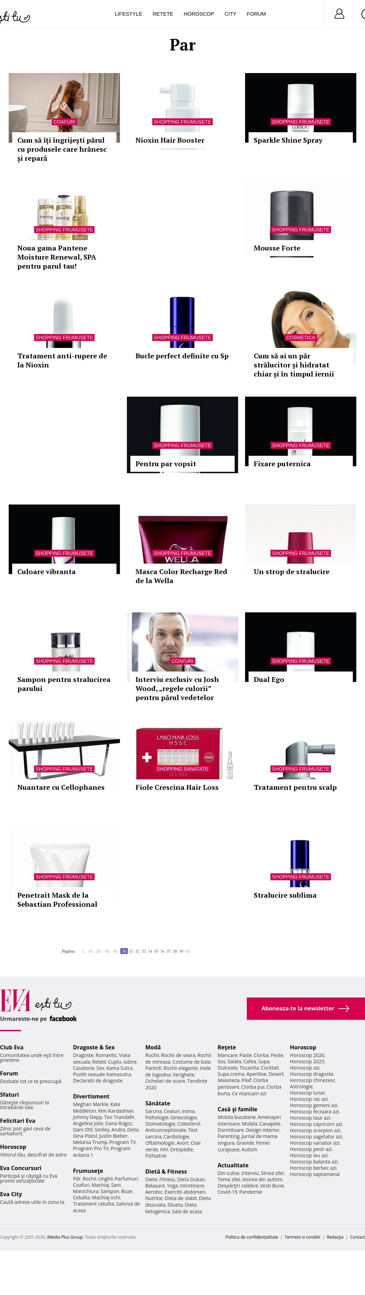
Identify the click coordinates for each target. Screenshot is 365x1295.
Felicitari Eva (17, 1121)
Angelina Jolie (88, 1123)
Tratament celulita (93, 1203)
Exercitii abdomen (184, 1192)
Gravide (245, 1142)
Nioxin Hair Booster (170, 140)
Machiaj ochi (106, 1197)
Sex (100, 1068)
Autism (250, 1149)
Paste (246, 1055)
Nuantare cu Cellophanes (61, 787)
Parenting (229, 1136)
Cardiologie (176, 1136)
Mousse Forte (277, 248)
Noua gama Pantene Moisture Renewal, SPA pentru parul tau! (56, 257)
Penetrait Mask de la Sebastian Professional (57, 899)
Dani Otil (83, 1129)
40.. (116, 951)
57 (169, 951)
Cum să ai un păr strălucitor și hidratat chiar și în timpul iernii (294, 365)
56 (162, 951)
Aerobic (154, 1192)
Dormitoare (231, 1130)
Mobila (249, 1123)
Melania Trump (90, 1142)
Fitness (167, 1179)
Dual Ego (269, 679)
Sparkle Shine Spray (288, 140)
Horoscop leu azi (308, 1155)
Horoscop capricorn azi (316, 1124)
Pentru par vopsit (166, 463)
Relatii (99, 1061)
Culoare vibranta (46, 571)
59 (181, 951)
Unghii (105, 1178)
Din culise (229, 1173)
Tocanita (249, 1067)
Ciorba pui (253, 1086)
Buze (126, 1191)
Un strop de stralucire (292, 571)
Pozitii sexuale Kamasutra (102, 1074)
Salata (235, 1061)
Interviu (250, 1173)
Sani (116, 1185)
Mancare (227, 1055)
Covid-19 (227, 1192)
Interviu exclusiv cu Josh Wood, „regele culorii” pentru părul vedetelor (177, 688)
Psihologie (157, 1117)
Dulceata (227, 1067)
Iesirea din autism (262, 1179)
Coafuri (64, 122)
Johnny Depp (87, 1117)
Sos (222, 1061)
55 (156, 951)
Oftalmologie (160, 1142)
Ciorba (261, 1055)
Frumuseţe (88, 1171)
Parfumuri (126, 1178)
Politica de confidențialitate (252, 1237)
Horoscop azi (304, 1067)
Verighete (183, 1074)
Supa (263, 1061)
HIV (164, 1149)
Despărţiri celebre (238, 1185)
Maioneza (229, 1080)
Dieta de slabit (180, 1198)
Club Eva (12, 1047)
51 (131, 951)
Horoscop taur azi (310, 1117)
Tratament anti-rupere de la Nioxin (62, 360)
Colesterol (188, 1123)
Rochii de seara (178, 1055)
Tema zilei (229, 1179)
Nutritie (154, 1198)
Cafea (249, 1061)
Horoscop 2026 (307, 1055)
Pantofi (153, 1068)
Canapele (270, 1123)
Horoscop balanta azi (314, 1161)
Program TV (123, 1142)
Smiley (102, 1129)
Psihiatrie (156, 1155)
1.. (84, 951)
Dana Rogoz (118, 1123)
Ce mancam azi (249, 1093)
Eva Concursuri (20, 1168)
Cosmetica (300, 337)
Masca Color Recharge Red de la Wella (181, 576)
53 (143, 951)
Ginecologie (183, 1117)
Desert (276, 1074)
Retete (163, 14)
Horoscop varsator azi (314, 1142)
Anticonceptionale (165, 1130)
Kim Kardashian (115, 1110)
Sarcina (153, 1111)
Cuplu (114, 1061)
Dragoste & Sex (94, 1047)
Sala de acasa (187, 1211)
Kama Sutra (119, 1068)
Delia (133, 1129)
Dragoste (83, 1055)
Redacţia (335, 1237)
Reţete (227, 1047)
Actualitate (233, 1165)
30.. (108, 951)
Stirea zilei (272, 1173)
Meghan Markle (90, 1104)
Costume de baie (191, 1061)
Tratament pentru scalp (295, 787)
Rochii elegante (180, 1068)
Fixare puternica (282, 463)
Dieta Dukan (191, 1179)
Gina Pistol (85, 1136)
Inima (188, 1111)
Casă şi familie (237, 1109)
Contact (357, 1237)
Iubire (130, 1061)
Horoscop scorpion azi (315, 1130)
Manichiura (85, 1191)
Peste (277, 1055)
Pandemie (251, 1192)
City (230, 14)
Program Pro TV (91, 1148)
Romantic (106, 1055)
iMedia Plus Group (65, 1237)
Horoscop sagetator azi (316, 1136)
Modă (153, 1047)
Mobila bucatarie (237, 1117)
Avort (183, 1142)
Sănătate (157, 1103)
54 (150, 951)
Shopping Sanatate (183, 769)
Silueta (175, 1204)
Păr (77, 1178)
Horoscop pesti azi (311, 1149)
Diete (151, 1179)
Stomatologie (160, 1123)
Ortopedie (181, 1149)
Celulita (81, 1197)
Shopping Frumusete (182, 122)
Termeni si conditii (303, 1237)
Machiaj (100, 1185)
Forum (256, 14)
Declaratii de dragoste (98, 1080)
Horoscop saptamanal (315, 1174)
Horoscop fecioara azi (314, 1111)
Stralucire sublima (285, 895)
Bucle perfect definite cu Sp (182, 355)
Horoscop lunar (307, 1092)
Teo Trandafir (119, 1117)
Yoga (172, 1185)
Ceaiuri (172, 1111)
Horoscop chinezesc (312, 1080)
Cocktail (269, 1067)
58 (175, 951)
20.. (99, 951)
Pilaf (246, 1080)
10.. (91, 951)
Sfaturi (9, 1094)
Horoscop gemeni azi (314, 1105)
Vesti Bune (272, 1185)
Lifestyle (128, 14)
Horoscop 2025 (307, 1061)
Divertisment (91, 1096)
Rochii (89, 1178)
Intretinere (192, 1185)
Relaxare (155, 1185)
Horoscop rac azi (309, 1099)
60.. (188, 951)
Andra (118, 1129)
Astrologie (301, 1086)
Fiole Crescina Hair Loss (177, 787)
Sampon (109, 1191)
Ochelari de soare (165, 1081)
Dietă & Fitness (166, 1171)
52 (137, 951)
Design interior (262, 1130)
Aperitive (256, 1074)
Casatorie (84, 1068)
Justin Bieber (113, 1136)
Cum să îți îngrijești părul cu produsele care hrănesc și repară (62, 149)
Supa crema (231, 1074)
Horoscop (199, 14)
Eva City (11, 1194)
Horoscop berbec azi (313, 1168)
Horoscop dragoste (311, 1074)
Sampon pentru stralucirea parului (64, 684)
